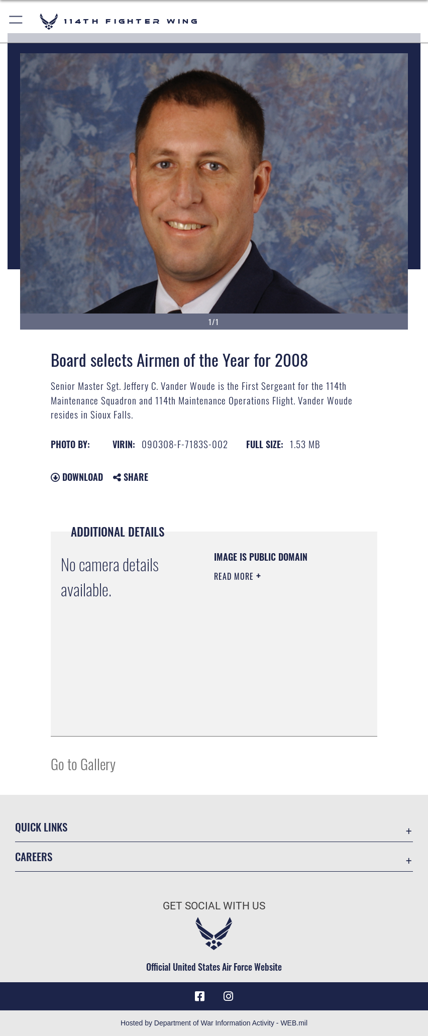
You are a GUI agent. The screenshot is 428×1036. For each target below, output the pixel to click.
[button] (16, 21)
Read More (235, 576)
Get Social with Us (214, 905)
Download (77, 476)
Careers (33, 856)
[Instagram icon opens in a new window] (228, 996)
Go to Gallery (83, 763)
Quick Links (41, 827)
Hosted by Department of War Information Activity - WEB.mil (214, 1023)
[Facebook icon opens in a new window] (199, 996)
